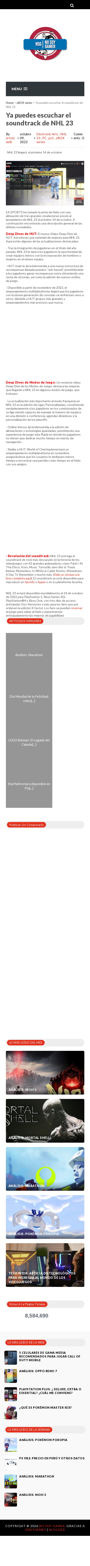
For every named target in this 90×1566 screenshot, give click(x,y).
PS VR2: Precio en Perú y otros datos (52, 1458)
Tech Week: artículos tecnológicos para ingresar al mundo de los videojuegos (42, 1277)
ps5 (51, 138)
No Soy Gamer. (52, 1526)
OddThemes (35, 1529)
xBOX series (24, 102)
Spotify (30, 582)
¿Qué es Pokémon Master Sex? (45, 1407)
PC (44, 138)
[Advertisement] (47, 988)
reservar (76, 608)
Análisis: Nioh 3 (22, 1090)
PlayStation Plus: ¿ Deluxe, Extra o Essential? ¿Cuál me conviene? (50, 1391)
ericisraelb (10, 140)
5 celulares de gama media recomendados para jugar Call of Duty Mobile (50, 1356)
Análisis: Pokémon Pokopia (33, 1234)
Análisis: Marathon (26, 1186)
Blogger (57, 1529)
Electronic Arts (47, 134)
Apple (41, 582)
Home (10, 102)
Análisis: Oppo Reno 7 (38, 1371)
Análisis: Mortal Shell (29, 1138)
